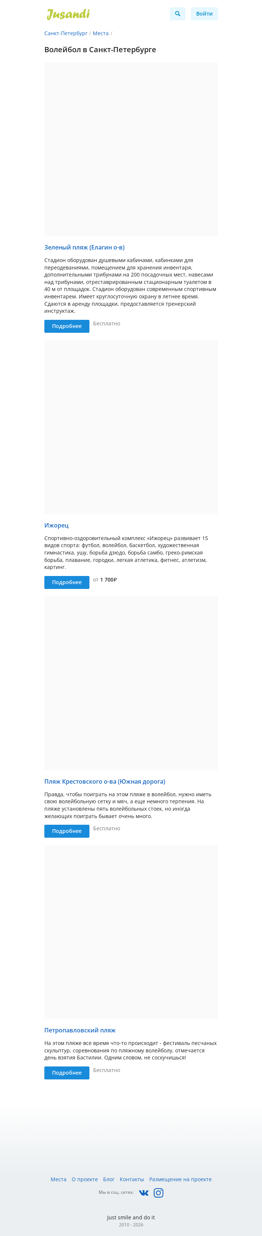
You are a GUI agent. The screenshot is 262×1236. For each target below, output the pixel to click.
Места (101, 33)
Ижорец (56, 525)
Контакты (132, 1179)
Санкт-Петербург (66, 33)
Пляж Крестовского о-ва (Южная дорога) (104, 781)
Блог (109, 1179)
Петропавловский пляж (80, 1030)
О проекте (85, 1179)
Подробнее (67, 325)
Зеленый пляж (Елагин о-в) (84, 247)
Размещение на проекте (180, 1179)
